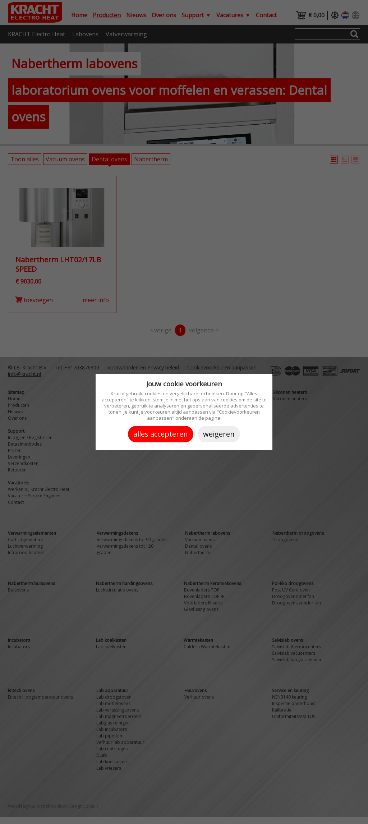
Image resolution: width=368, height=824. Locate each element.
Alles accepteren (160, 434)
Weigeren (219, 434)
